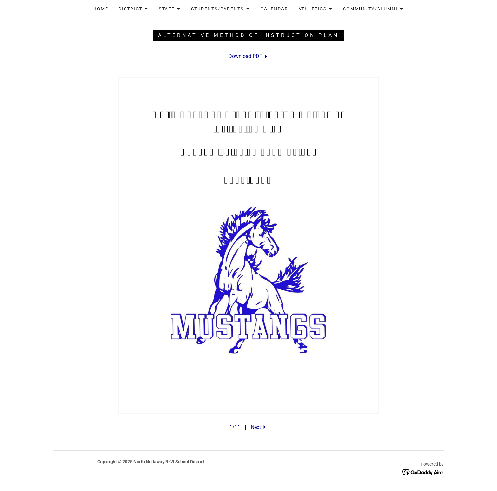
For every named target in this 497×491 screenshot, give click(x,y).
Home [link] (100, 8)
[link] (248, 56)
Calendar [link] (274, 8)
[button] (134, 9)
